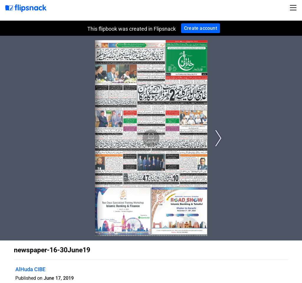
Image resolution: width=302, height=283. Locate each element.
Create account (200, 28)
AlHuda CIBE (30, 269)
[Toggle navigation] (294, 7)
